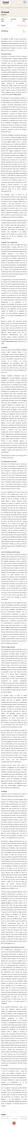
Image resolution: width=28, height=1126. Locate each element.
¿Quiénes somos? (6, 1116)
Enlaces (15, 1118)
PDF (24, 31)
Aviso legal (24, 1118)
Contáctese (23, 1116)
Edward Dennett (22, 25)
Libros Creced (5, 1118)
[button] (24, 2)
